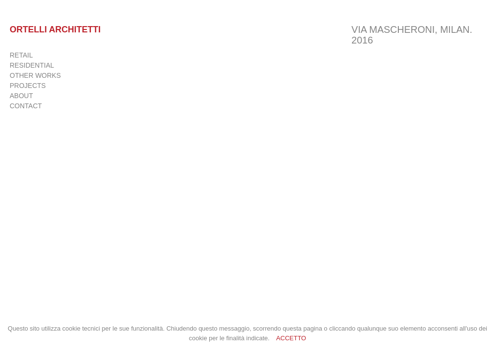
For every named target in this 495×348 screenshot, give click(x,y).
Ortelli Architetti (55, 29)
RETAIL (21, 55)
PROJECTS (28, 85)
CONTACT (26, 106)
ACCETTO (291, 338)
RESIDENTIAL (32, 65)
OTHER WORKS (35, 75)
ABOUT (21, 96)
